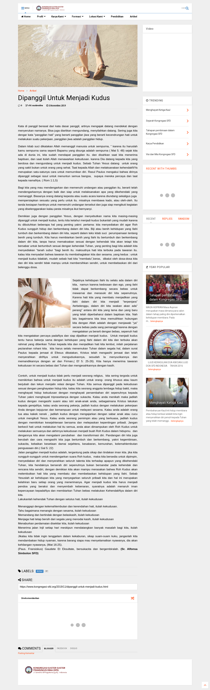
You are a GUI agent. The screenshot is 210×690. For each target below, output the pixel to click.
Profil (41, 16)
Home (26, 16)
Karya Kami (58, 16)
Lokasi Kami (97, 16)
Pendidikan (117, 16)
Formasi (78, 16)
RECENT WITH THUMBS (161, 168)
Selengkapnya (156, 321)
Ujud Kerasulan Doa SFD (166, 354)
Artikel (133, 16)
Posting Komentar (26, 653)
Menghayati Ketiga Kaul (166, 403)
